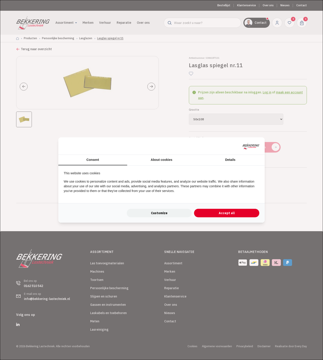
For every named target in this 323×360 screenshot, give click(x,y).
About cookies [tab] (161, 160)
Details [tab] (230, 160)
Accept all (227, 213)
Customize (159, 213)
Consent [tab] (92, 160)
